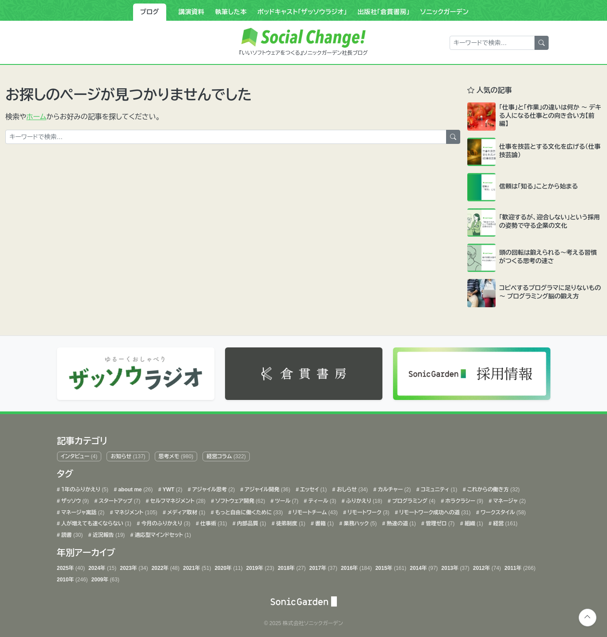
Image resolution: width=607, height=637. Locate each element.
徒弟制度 (290, 522)
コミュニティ (438, 488)
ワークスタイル (502, 510)
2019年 (260, 566)
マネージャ (509, 499)
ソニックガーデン (444, 11)
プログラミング (413, 499)
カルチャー (393, 488)
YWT (172, 488)
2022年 (165, 566)
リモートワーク (367, 510)
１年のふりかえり (84, 488)
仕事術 (213, 522)
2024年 (102, 566)
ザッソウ (74, 499)
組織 (473, 522)
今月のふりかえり (165, 522)
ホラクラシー (463, 499)
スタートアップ (118, 499)
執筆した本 (231, 11)
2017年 (323, 566)
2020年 (228, 566)
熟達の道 (400, 522)
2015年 (390, 566)
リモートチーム (314, 510)
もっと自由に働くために (248, 510)
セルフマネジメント (177, 499)
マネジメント (135, 510)
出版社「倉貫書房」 (384, 11)
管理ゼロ (439, 522)
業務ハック (359, 522)
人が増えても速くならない (95, 522)
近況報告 (108, 533)
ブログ (149, 11)
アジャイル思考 (213, 488)
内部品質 (251, 522)
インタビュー (79, 454)
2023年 (134, 566)
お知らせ (128, 454)
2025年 (71, 566)
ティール (321, 499)
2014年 (424, 566)
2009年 (105, 577)
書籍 (324, 522)
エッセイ (313, 488)
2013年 (455, 566)
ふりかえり (363, 499)
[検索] (541, 43)
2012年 (487, 566)
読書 (71, 533)
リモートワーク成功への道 (434, 510)
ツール (286, 499)
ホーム (36, 117)
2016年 (356, 566)
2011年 (519, 566)
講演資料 (192, 11)
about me (135, 488)
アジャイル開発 (266, 488)
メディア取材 (185, 510)
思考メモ (176, 454)
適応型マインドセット (162, 533)
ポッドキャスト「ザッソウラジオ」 (302, 11)
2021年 (197, 566)
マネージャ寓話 (82, 510)
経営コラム (226, 454)
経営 (505, 522)
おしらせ (351, 488)
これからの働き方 (492, 488)
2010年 (72, 577)
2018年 (291, 566)
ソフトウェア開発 (239, 499)
